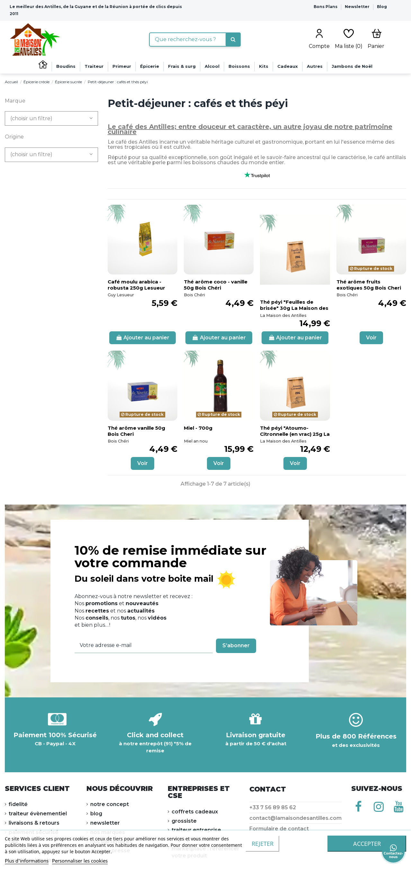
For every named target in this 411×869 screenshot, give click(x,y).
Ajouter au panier (143, 338)
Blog (382, 6)
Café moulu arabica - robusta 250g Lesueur (136, 285)
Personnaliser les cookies (80, 860)
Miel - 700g (198, 428)
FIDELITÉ (18, 804)
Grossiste (184, 821)
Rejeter (262, 843)
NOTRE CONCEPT (109, 804)
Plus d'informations (27, 860)
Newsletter (358, 6)
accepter (367, 843)
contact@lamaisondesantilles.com (295, 818)
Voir (371, 338)
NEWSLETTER (105, 823)
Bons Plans (326, 6)
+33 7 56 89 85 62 (272, 807)
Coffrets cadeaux (195, 812)
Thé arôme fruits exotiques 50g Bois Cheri (368, 285)
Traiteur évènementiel (38, 814)
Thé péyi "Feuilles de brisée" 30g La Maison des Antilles (294, 308)
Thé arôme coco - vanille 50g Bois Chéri (215, 285)
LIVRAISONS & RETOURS (34, 823)
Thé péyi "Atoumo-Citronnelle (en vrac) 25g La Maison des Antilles (295, 434)
